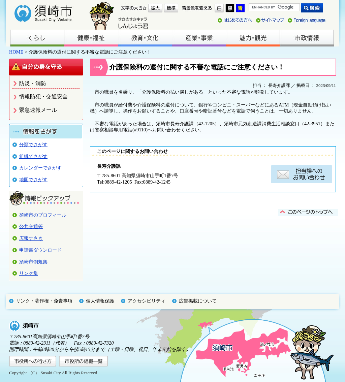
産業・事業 (199, 38)
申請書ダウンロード (40, 250)
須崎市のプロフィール (42, 215)
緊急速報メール (38, 110)
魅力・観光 (253, 38)
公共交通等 (31, 226)
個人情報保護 (100, 301)
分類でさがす (33, 144)
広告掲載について (198, 301)
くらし (37, 38)
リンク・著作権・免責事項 (44, 301)
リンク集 (28, 273)
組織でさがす (33, 156)
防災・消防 (32, 83)
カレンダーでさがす (40, 167)
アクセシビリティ (146, 301)
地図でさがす (33, 179)
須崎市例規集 (33, 261)
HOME (16, 52)
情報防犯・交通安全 (43, 96)
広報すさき (31, 238)
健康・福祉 (91, 38)
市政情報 (307, 38)
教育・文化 (145, 38)
